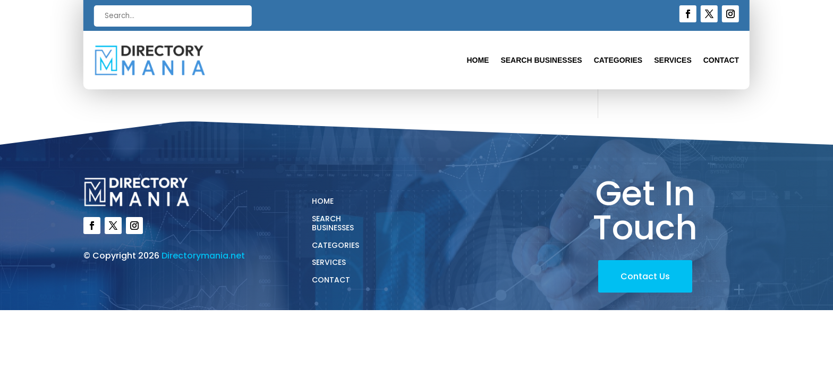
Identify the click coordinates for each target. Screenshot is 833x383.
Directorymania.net (203, 255)
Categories (618, 60)
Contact (721, 60)
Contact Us (645, 276)
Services (673, 60)
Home (477, 60)
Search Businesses (541, 60)
